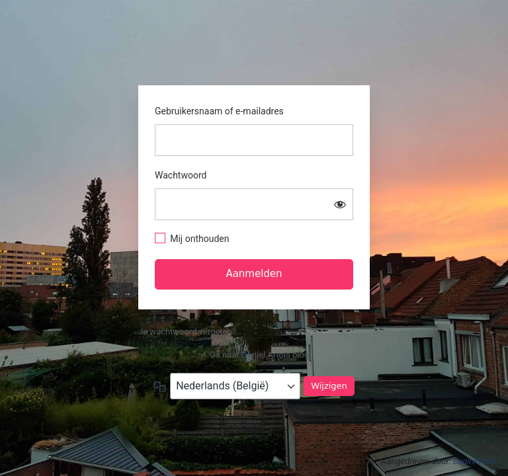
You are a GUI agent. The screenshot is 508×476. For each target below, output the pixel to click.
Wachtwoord (180, 175)
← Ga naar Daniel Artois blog (254, 355)
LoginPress (474, 461)
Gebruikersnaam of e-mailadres (219, 111)
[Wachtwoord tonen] (340, 204)
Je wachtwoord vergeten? (187, 332)
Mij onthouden (199, 238)
